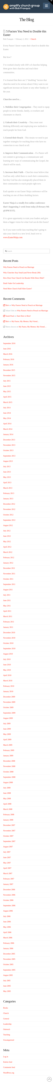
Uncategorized (8, 1040)
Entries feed (7, 1062)
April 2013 (7, 483)
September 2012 (9, 520)
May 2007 (7, 863)
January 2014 (8, 434)
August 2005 (8, 975)
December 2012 (9, 504)
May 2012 (7, 542)
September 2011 (9, 584)
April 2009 (7, 740)
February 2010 (8, 686)
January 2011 (8, 627)
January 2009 (8, 756)
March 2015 (7, 402)
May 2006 (7, 927)
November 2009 (9, 702)
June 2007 (7, 857)
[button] (46, 6)
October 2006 (8, 900)
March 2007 (7, 873)
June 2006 (7, 922)
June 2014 (7, 413)
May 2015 (7, 392)
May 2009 (7, 734)
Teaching (6, 1035)
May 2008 (7, 799)
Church (33, 39)
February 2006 (8, 943)
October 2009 (8, 707)
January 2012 (8, 563)
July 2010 (7, 659)
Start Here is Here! (24, 316)
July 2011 (6, 595)
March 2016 (7, 354)
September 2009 (9, 713)
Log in (5, 1057)
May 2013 (7, 477)
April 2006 (7, 932)
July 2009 (7, 724)
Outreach (6, 1029)
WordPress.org (8, 1073)
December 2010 (9, 633)
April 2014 (7, 424)
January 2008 (8, 820)
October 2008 (8, 772)
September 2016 (9, 343)
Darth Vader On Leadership (13, 283)
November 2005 (9, 959)
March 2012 (7, 552)
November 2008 (9, 766)
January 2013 (8, 499)
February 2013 (8, 493)
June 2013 (7, 472)
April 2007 (7, 868)
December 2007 (9, 825)
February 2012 (8, 558)
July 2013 (7, 467)
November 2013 (9, 445)
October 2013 (8, 450)
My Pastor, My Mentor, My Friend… (25, 321)
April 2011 (7, 611)
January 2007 (8, 884)
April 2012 (7, 547)
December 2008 (9, 761)
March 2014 (7, 429)
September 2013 (9, 456)
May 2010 (7, 670)
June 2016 (7, 349)
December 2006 (9, 890)
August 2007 (8, 847)
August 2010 (8, 654)
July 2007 (7, 852)
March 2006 (7, 938)
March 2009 (7, 745)
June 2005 (7, 986)
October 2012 (8, 515)
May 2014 (7, 418)
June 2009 (7, 729)
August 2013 (8, 461)
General (6, 1019)
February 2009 (8, 750)
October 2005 (8, 964)
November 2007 (9, 831)
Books (5, 1008)
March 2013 (7, 488)
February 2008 (8, 815)
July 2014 (7, 408)
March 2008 (7, 809)
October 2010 (8, 643)
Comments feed (9, 1067)
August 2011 (8, 590)
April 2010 (7, 675)
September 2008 (9, 777)
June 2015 (7, 386)
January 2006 (8, 948)
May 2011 (7, 606)
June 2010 (7, 665)
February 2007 (8, 879)
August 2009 (8, 718)
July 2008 (7, 788)
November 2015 (9, 376)
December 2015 (9, 370)
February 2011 (8, 622)
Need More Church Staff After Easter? (17, 289)
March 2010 (7, 681)
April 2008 (7, 804)
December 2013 (9, 440)
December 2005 (9, 954)
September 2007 (9, 841)
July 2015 (7, 381)
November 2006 (9, 895)
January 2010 (8, 691)
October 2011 (8, 579)
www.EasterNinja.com (13, 237)
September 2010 (9, 649)
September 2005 (9, 970)
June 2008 (7, 793)
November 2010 (9, 638)
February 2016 (8, 359)
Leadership (7, 1024)
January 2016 (8, 365)
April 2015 (7, 397)
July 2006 (7, 916)
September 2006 (9, 906)
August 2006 (8, 911)
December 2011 (9, 568)
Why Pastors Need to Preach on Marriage (18, 267)
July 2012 (7, 531)
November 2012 (9, 509)
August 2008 (8, 782)
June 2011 (7, 600)
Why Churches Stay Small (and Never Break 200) (21, 273)
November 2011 (9, 574)
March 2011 (7, 616)
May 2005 (7, 991)
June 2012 (7, 536)
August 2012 (8, 525)
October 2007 (8, 836)
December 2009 (9, 697)
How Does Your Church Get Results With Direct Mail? (23, 278)
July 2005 (7, 981)
